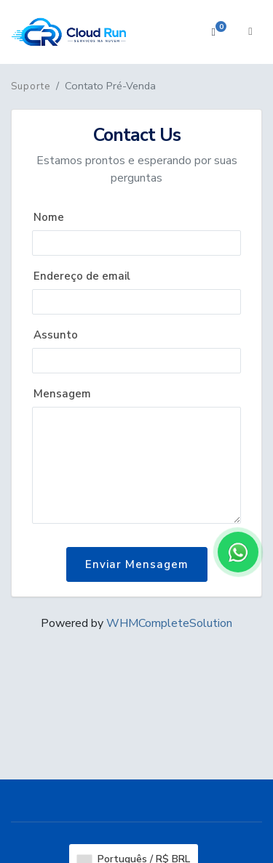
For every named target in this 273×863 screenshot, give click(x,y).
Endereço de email (81, 276)
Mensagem (62, 393)
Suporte (30, 86)
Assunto (55, 335)
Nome (48, 217)
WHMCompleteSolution (169, 623)
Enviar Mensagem (137, 564)
